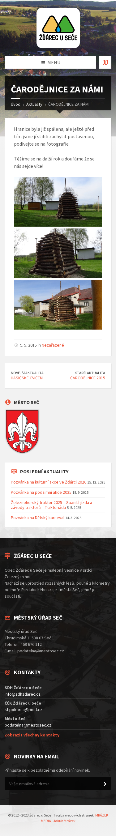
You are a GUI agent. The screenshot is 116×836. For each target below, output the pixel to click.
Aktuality (34, 104)
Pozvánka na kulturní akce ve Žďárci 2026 (48, 482)
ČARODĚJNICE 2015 (87, 378)
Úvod (15, 104)
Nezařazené (53, 345)
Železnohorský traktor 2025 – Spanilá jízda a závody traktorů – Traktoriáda (51, 505)
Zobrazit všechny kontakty (32, 735)
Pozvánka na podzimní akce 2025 (41, 492)
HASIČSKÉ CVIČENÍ (27, 378)
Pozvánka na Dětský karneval (37, 517)
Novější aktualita (27, 372)
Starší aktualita (90, 372)
